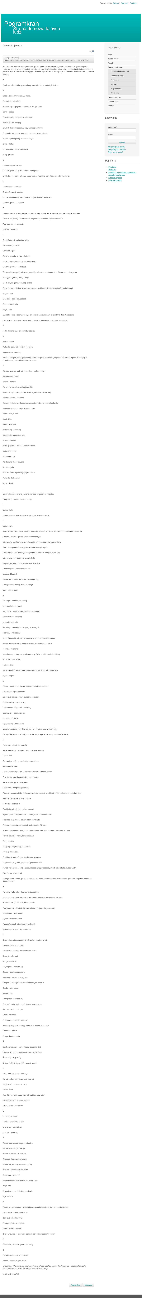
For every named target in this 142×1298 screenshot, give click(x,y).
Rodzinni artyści (114, 97)
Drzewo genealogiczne (120, 71)
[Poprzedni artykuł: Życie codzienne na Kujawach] (75, 1285)
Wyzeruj (124, 3)
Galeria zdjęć (113, 102)
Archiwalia (115, 93)
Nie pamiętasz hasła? (116, 147)
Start (110, 55)
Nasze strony (113, 59)
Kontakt (111, 106)
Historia (114, 84)
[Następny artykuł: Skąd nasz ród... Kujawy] (88, 1285)
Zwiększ (116, 3)
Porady (111, 63)
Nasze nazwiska (117, 76)
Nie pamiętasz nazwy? (117, 149)
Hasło (110, 134)
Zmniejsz (133, 3)
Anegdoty (114, 80)
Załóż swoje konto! (115, 152)
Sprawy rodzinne (115, 67)
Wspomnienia (116, 89)
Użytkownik (112, 127)
